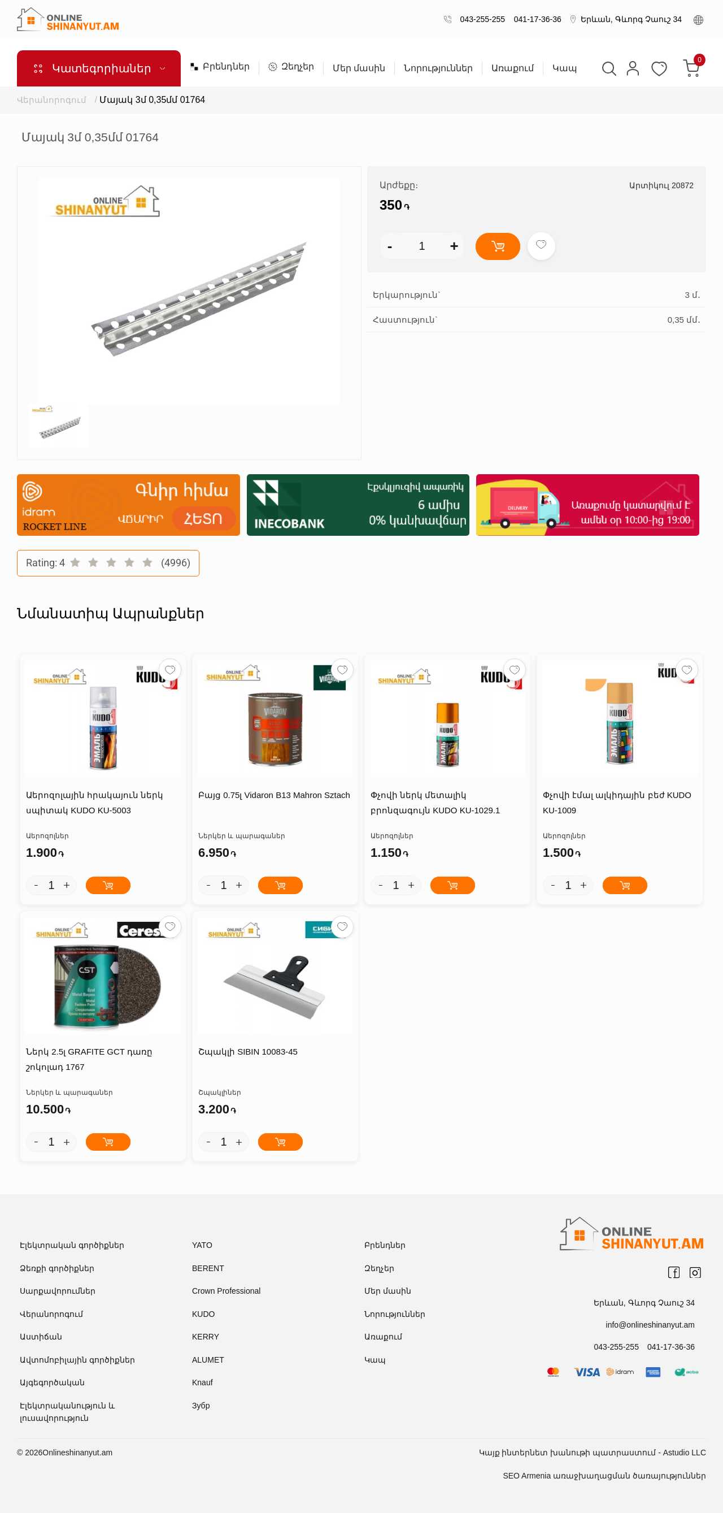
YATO (202, 1245)
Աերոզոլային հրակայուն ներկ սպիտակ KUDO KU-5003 (94, 802)
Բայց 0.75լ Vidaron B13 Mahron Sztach (274, 795)
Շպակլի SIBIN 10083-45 (248, 1051)
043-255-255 (480, 19)
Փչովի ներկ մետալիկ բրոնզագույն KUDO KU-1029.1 (435, 802)
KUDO (203, 1314)
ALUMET (208, 1359)
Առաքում (512, 68)
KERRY (205, 1336)
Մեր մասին (359, 68)
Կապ (564, 68)
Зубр (201, 1405)
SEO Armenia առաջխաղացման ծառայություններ (604, 1475)
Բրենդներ (220, 66)
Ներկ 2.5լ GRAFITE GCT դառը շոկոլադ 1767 (89, 1059)
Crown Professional (226, 1290)
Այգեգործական (52, 1382)
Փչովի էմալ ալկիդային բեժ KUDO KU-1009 (617, 802)
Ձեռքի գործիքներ (57, 1268)
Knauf (202, 1382)
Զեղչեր (291, 66)
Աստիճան (41, 1336)
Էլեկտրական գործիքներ (72, 1245)
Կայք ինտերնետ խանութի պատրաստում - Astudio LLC (592, 1452)
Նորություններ (438, 68)
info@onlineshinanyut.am (650, 1324)
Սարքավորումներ (57, 1290)
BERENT (208, 1268)
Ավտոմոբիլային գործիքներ (77, 1359)
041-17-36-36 (535, 19)
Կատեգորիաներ (99, 68)
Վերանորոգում (51, 100)
